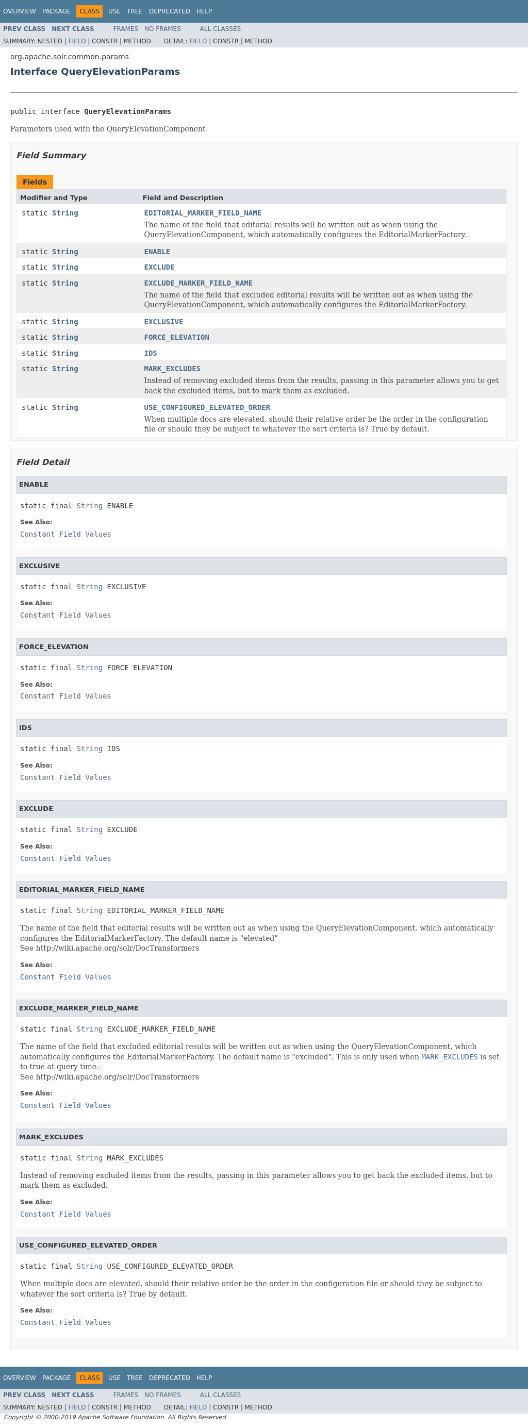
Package (56, 11)
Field (77, 41)
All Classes (220, 28)
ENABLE (157, 251)
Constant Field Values (65, 534)
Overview (19, 11)
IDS (150, 353)
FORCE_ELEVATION (176, 337)
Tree (135, 11)
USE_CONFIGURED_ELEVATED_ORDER (207, 407)
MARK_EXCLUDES (172, 368)
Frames (126, 28)
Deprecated (169, 11)
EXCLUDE (159, 267)
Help (204, 11)
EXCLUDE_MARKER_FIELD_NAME (198, 283)
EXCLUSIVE (164, 322)
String (65, 213)
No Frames (162, 28)
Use (114, 11)
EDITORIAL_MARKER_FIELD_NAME (203, 213)
